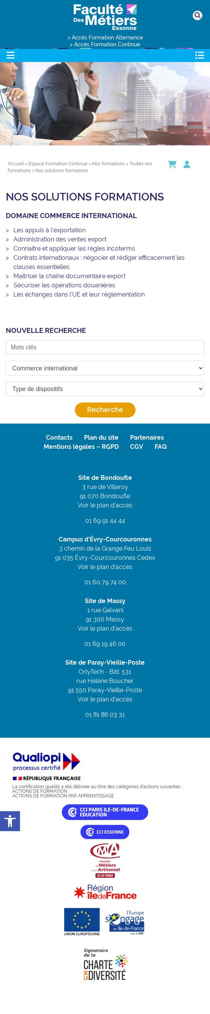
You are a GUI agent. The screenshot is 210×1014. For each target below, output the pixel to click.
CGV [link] (136, 446)
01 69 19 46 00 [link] (105, 643)
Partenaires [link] (147, 437)
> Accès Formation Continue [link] (105, 44)
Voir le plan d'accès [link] (105, 505)
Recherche (105, 410)
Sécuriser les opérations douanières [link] (64, 285)
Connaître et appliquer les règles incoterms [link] (74, 248)
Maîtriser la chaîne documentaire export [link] (69, 276)
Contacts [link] (59, 437)
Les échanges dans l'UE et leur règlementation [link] (79, 294)
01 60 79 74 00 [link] (105, 582)
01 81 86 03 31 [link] (105, 714)
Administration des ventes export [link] (59, 239)
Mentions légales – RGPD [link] (81, 446)
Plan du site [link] (101, 437)
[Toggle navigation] (10, 55)
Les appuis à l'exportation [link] (49, 230)
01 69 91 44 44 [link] (105, 520)
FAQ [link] (161, 446)
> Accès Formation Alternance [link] (105, 37)
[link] (10, 821)
